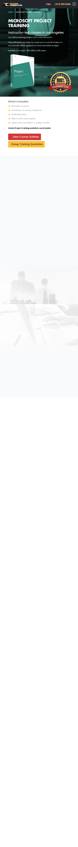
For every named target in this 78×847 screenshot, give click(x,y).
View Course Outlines (26, 137)
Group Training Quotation (27, 144)
